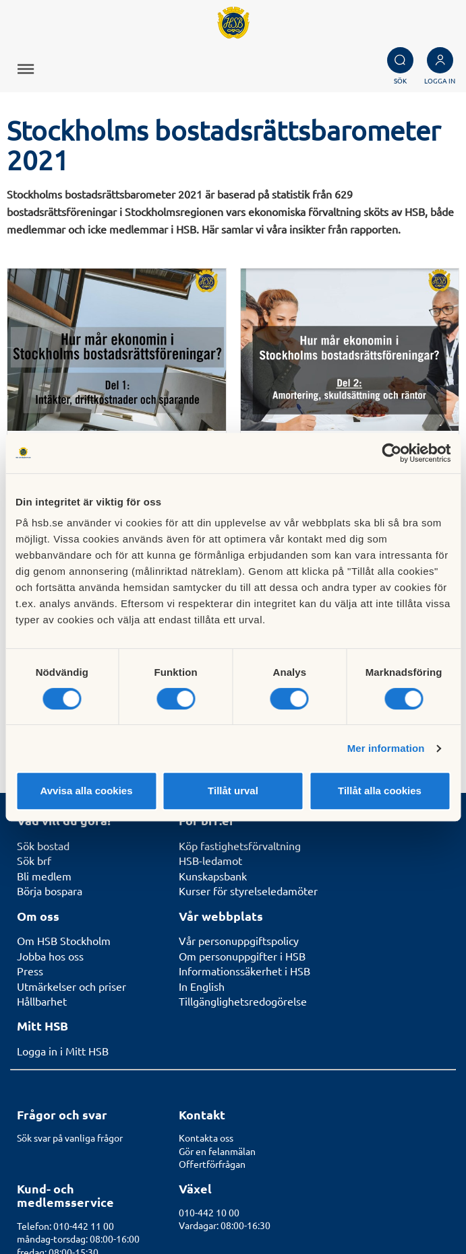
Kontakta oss (206, 976)
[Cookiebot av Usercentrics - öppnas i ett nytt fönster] (391, 453)
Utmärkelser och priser (71, 824)
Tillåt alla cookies (379, 790)
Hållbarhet (42, 839)
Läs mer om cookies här (399, 1211)
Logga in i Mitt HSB (63, 889)
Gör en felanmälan (217, 989)
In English (202, 824)
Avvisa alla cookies (86, 790)
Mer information (386, 748)
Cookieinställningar (410, 1196)
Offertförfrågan (212, 1002)
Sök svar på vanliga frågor (70, 976)
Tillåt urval (233, 790)
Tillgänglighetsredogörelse (243, 839)
